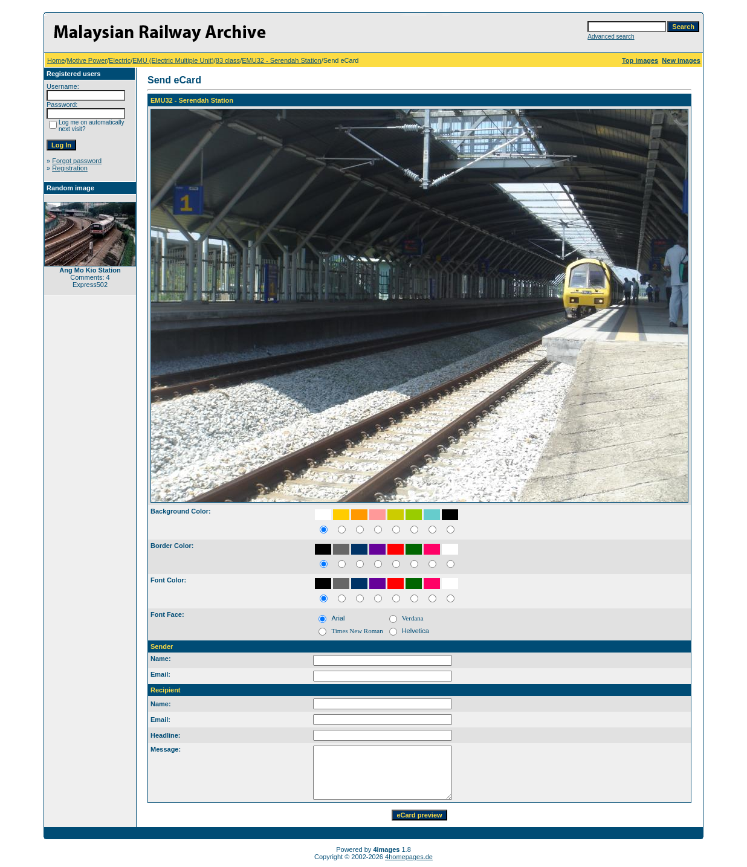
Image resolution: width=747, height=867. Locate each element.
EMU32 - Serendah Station (281, 60)
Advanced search (610, 36)
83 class (228, 60)
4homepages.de (409, 856)
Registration (70, 168)
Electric (120, 60)
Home (56, 60)
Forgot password (77, 160)
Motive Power (86, 60)
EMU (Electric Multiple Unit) (172, 60)
